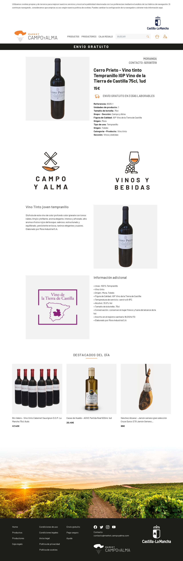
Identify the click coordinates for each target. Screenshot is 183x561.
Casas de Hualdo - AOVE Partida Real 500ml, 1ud (89, 418)
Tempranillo (106, 124)
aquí (161, 7)
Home (15, 526)
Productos (17, 532)
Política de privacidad (49, 544)
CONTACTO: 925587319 (143, 62)
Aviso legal (44, 538)
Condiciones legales (48, 532)
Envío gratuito (73, 526)
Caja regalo (17, 544)
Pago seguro (72, 532)
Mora (100, 121)
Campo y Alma (110, 114)
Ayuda (69, 538)
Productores (18, 538)
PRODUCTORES (88, 36)
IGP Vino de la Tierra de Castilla (118, 117)
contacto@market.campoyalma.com (111, 535)
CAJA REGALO (106, 36)
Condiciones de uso (48, 526)
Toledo (101, 127)
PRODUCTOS (73, 36)
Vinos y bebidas (106, 134)
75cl (106, 110)
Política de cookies (48, 549)
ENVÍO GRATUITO (91, 47)
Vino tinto (110, 131)
